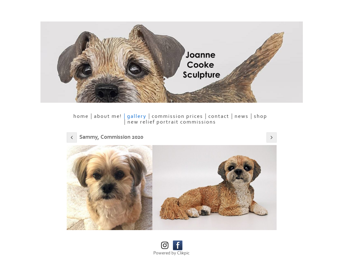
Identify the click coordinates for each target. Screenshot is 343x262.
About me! (108, 116)
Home (81, 116)
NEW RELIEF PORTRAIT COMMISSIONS (171, 122)
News (241, 116)
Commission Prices (177, 116)
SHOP (260, 116)
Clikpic (183, 253)
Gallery (136, 116)
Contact (218, 116)
